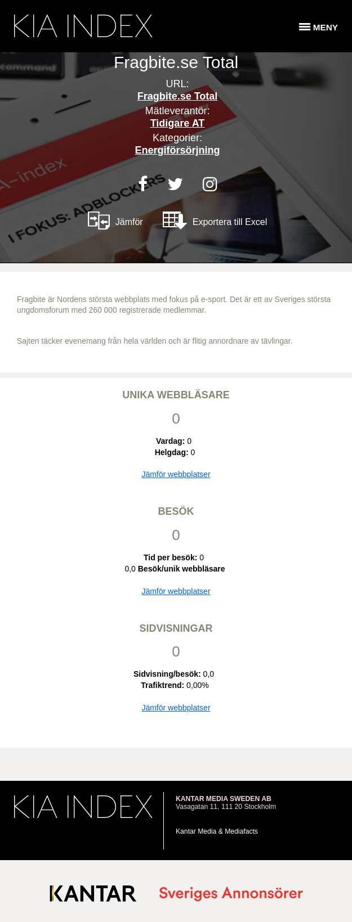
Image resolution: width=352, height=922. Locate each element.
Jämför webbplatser (175, 474)
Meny (325, 27)
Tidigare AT (177, 123)
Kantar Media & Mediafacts (217, 831)
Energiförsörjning (177, 150)
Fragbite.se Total (177, 96)
